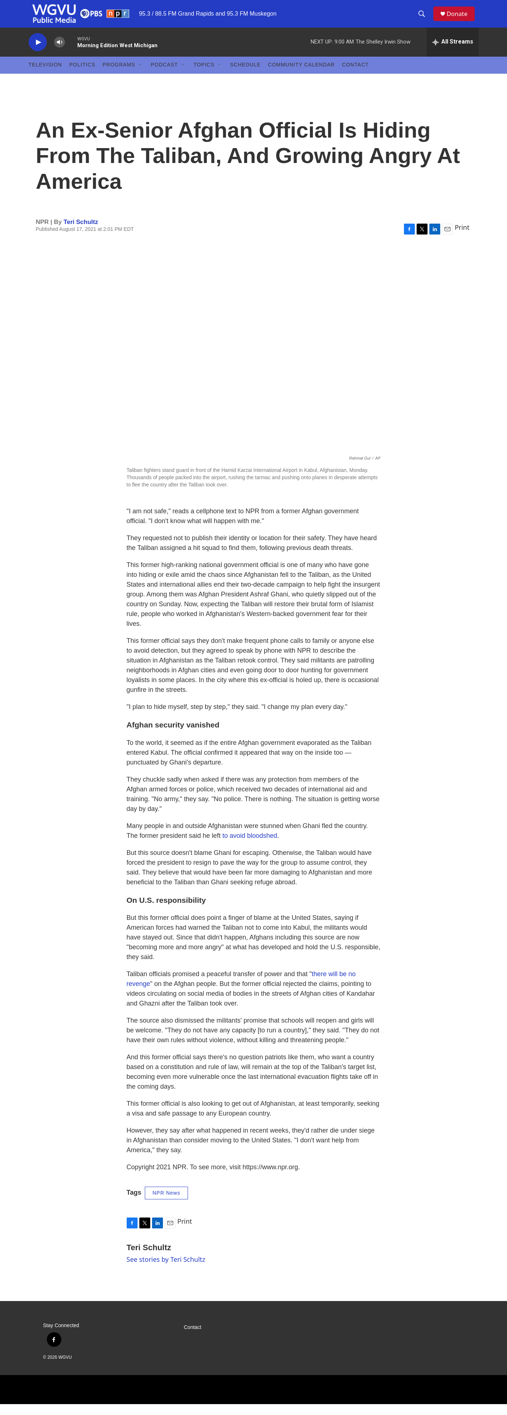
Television (45, 75)
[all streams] (453, 52)
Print (462, 237)
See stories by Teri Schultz (166, 1269)
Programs (119, 75)
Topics (203, 75)
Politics (82, 75)
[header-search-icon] (424, 19)
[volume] (59, 53)
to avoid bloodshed (249, 846)
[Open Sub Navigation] (140, 75)
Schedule (245, 75)
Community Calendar (301, 75)
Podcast (164, 75)
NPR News (166, 1204)
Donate (460, 19)
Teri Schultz (81, 232)
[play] (38, 53)
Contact (355, 75)
